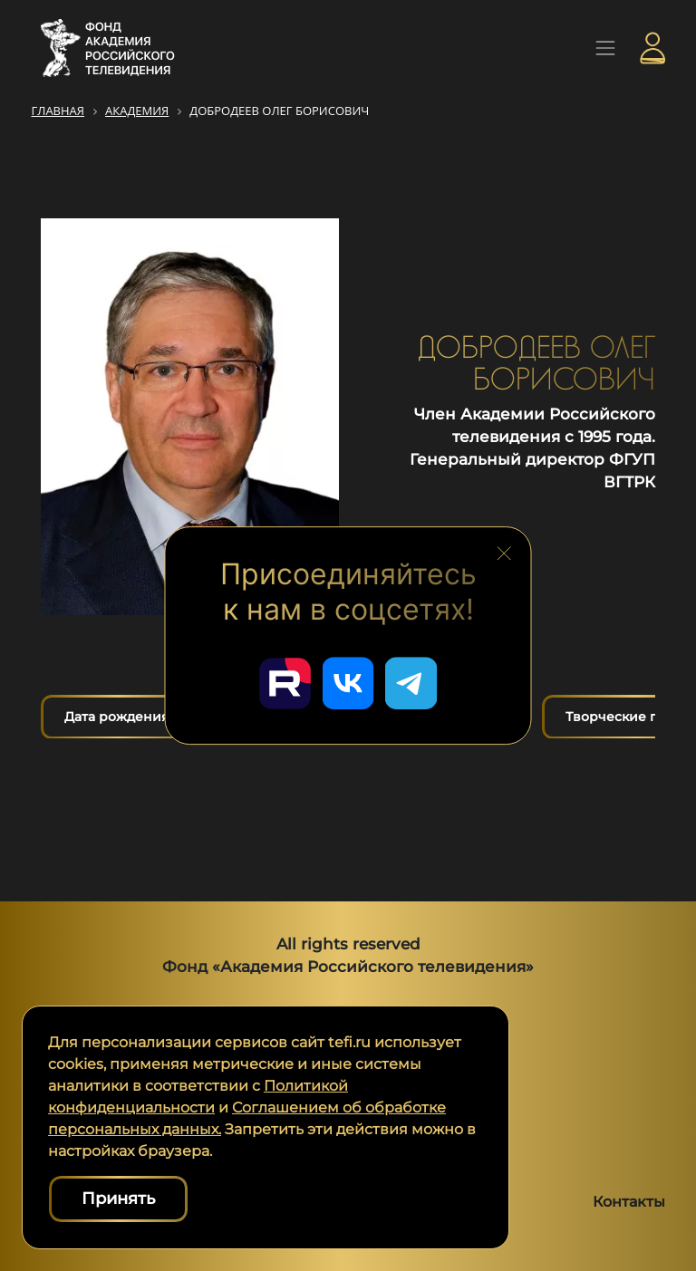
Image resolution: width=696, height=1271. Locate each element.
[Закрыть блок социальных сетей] (504, 551)
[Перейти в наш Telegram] (413, 682)
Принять (118, 1198)
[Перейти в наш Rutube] (283, 682)
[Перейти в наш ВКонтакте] (348, 682)
